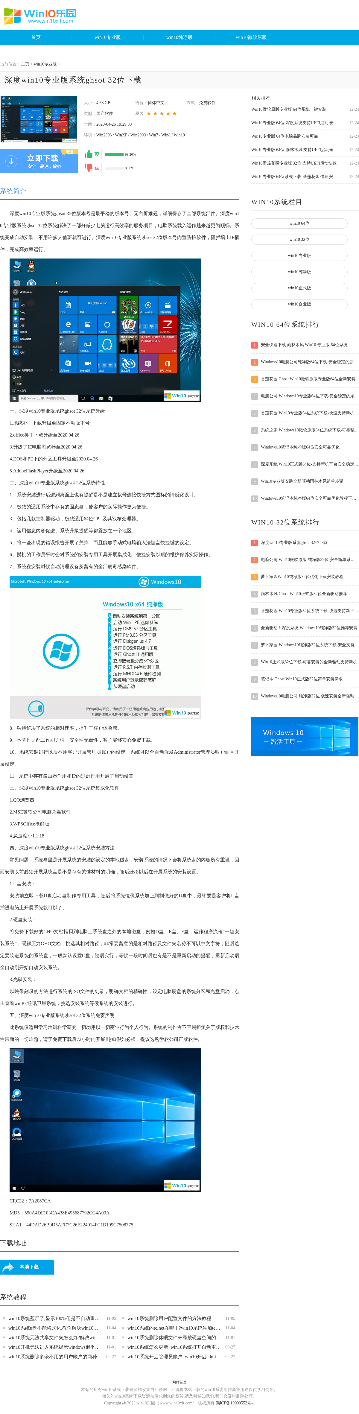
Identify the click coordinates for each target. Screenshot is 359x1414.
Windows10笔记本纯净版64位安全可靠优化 (295, 447)
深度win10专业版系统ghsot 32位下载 (289, 543)
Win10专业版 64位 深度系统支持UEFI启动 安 (292, 123)
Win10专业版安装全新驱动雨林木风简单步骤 (297, 481)
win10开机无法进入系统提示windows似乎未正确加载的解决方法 (55, 1347)
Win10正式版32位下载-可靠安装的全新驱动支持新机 (304, 662)
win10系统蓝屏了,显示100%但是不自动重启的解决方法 (55, 1318)
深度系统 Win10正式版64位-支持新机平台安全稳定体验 (305, 464)
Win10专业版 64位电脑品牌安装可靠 (284, 136)
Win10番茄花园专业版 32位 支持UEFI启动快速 (294, 163)
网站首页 (179, 1382)
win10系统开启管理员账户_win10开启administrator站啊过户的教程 (174, 1356)
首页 (36, 37)
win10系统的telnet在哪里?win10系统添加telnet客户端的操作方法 (174, 1328)
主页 (25, 64)
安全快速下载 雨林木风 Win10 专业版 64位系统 (299, 345)
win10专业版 (108, 37)
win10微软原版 (251, 37)
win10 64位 (300, 223)
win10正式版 (299, 288)
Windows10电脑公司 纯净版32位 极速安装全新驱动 (302, 696)
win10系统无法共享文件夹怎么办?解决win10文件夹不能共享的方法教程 (55, 1337)
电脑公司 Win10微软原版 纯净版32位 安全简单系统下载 (305, 560)
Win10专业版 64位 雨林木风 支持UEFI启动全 (292, 150)
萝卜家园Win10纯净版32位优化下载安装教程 (297, 577)
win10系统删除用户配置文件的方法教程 (169, 1318)
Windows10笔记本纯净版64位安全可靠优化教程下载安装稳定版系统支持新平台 (305, 498)
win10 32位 (300, 239)
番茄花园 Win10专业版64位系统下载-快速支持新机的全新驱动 (305, 413)
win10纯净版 (179, 37)
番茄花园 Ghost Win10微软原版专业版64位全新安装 (303, 379)
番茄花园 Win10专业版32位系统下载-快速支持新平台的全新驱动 (305, 611)
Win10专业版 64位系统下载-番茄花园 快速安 (292, 176)
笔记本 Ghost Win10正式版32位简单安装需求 (297, 679)
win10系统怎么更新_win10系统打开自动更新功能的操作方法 (174, 1347)
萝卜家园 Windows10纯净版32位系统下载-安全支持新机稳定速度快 (305, 645)
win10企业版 (299, 304)
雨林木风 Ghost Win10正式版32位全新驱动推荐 (299, 594)
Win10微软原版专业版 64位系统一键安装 (288, 109)
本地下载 (29, 1266)
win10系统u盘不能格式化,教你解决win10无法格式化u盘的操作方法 (55, 1328)
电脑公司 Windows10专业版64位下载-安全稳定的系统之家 (305, 396)
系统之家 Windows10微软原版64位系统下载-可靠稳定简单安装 (305, 430)
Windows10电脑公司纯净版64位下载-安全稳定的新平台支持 (305, 362)
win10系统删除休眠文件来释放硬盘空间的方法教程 (174, 1337)
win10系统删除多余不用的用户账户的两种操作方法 (55, 1356)
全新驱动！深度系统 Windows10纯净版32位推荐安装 (304, 628)
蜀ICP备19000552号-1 (235, 1403)
